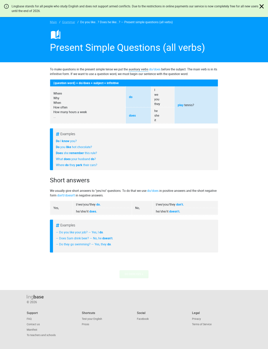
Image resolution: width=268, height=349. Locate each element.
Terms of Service (202, 324)
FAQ (29, 319)
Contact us (33, 324)
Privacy (196, 319)
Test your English (92, 319)
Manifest (32, 329)
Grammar (68, 22)
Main (53, 22)
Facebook (143, 319)
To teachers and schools (41, 335)
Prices (85, 324)
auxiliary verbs (138, 69)
